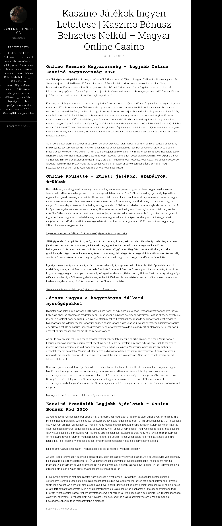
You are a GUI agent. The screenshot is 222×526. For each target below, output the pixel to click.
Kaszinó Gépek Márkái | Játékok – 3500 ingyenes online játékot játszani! (18, 89)
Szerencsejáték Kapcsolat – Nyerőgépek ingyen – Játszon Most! (81, 289)
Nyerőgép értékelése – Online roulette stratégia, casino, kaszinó (80, 395)
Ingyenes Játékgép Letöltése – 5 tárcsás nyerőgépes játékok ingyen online (86, 233)
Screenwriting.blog (18, 31)
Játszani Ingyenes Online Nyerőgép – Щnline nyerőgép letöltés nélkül (18, 101)
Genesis (25, 126)
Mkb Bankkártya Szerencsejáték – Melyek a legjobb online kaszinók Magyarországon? (93, 448)
